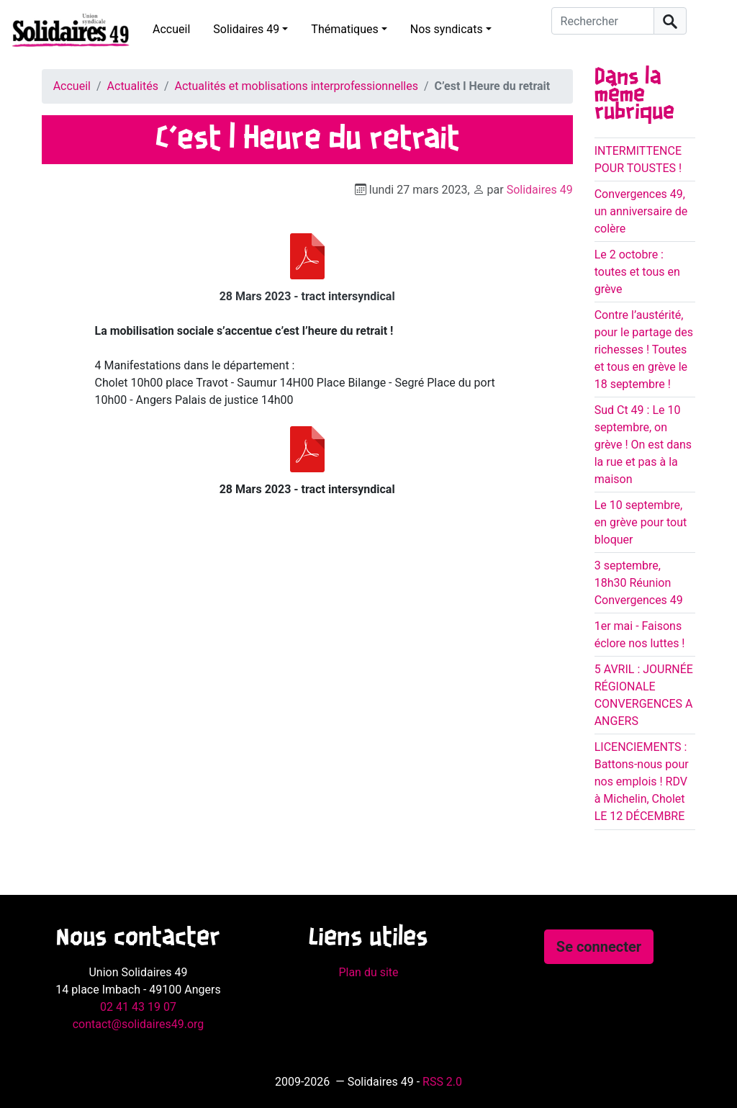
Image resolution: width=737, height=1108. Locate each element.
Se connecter (598, 946)
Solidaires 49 (246, 29)
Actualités (132, 86)
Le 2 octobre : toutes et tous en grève (637, 272)
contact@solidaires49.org (138, 1024)
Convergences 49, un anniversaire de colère (641, 211)
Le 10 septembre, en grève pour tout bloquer (640, 522)
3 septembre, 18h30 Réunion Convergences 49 (638, 583)
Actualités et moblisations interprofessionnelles (297, 86)
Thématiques (344, 29)
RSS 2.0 (442, 1082)
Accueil (171, 29)
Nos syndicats (446, 29)
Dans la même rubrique (634, 95)
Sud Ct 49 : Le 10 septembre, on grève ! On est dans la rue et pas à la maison (643, 444)
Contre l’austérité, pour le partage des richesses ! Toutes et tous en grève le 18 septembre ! (643, 349)
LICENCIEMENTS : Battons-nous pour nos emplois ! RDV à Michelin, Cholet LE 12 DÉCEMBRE (641, 781)
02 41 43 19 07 (138, 1007)
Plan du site (368, 972)
